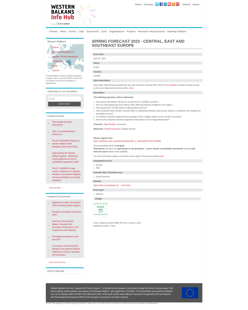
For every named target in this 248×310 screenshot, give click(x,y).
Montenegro (57, 61)
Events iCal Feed (177, 4)
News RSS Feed (173, 4)
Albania (55, 47)
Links (104, 31)
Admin (196, 4)
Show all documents (57, 262)
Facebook (161, 4)
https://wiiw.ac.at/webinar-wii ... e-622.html (112, 185)
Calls (81, 31)
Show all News (55, 188)
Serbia (55, 66)
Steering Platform (176, 31)
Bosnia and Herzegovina (63, 52)
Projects (131, 31)
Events (72, 31)
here (162, 156)
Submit (186, 4)
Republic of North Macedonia (65, 56)
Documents (92, 31)
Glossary (148, 4)
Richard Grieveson (112, 129)
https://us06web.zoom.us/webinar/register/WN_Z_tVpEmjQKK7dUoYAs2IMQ (127, 141)
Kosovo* (56, 70)
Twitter (157, 4)
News (63, 31)
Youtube (169, 4)
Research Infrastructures (151, 31)
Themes (53, 31)
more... (132, 88)
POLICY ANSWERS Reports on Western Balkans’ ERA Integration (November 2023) (66, 144)
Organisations (116, 31)
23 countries (170, 85)
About (138, 4)
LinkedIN (165, 4)
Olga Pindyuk (110, 124)
